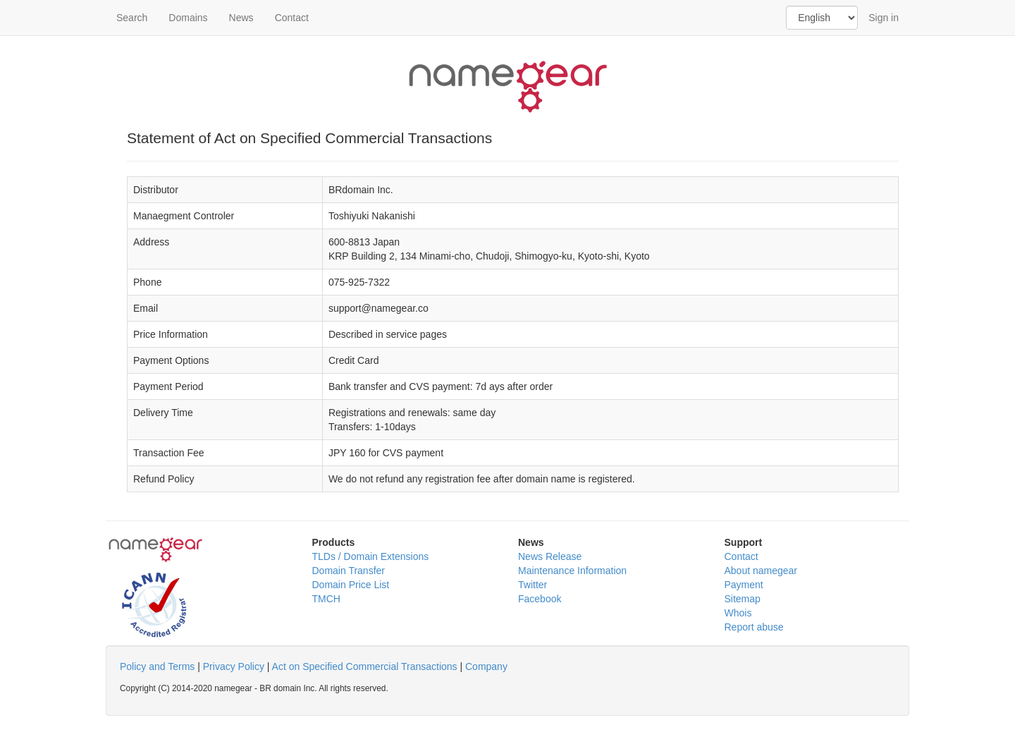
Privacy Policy (233, 666)
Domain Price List (351, 584)
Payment (744, 584)
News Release (550, 556)
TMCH (326, 598)
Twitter (532, 584)
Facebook (539, 598)
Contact (292, 17)
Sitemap (743, 598)
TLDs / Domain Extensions (370, 556)
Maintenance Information (572, 570)
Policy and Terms (157, 666)
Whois (738, 613)
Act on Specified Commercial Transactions (364, 666)
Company (486, 666)
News (241, 17)
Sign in (883, 17)
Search (131, 17)
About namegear (761, 570)
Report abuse (754, 627)
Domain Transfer (348, 570)
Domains (187, 17)
